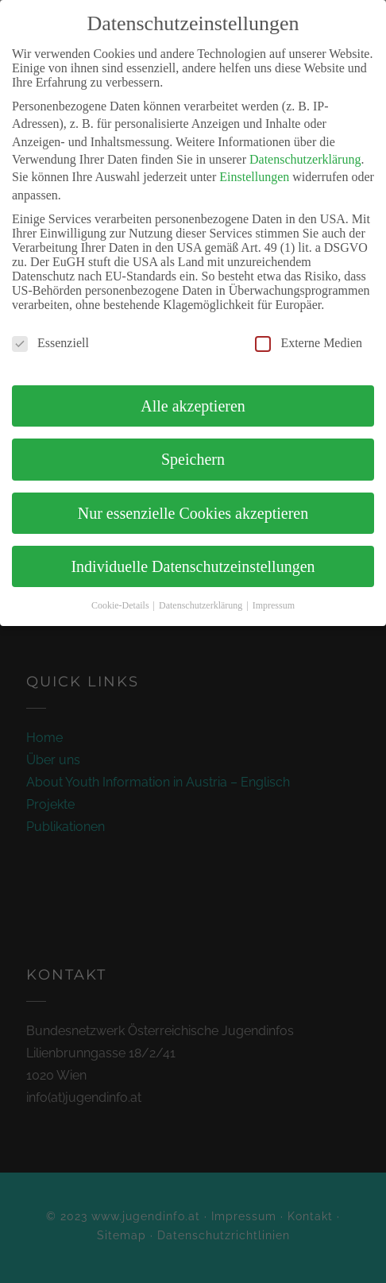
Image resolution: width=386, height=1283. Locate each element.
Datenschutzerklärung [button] (202, 605)
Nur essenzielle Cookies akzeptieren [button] (193, 513)
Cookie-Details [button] (121, 605)
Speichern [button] (193, 459)
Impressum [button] (274, 605)
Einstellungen (254, 177)
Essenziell (50, 343)
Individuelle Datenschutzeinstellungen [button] (193, 566)
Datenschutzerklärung (305, 159)
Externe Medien (308, 343)
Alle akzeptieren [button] (193, 406)
